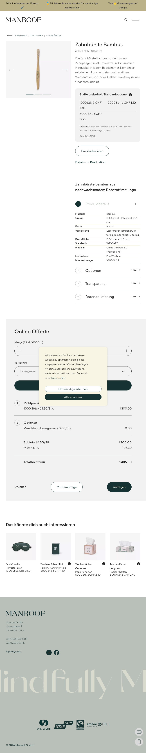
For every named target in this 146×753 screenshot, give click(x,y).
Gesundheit (36, 33)
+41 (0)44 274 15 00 (16, 636)
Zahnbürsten (54, 33)
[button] (29, 92)
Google (123, 5)
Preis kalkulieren (92, 148)
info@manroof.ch (15, 640)
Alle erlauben (73, 397)
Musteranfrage (67, 484)
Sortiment (21, 33)
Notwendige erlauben (73, 389)
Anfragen (119, 484)
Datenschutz (58, 377)
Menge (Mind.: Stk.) (28, 339)
